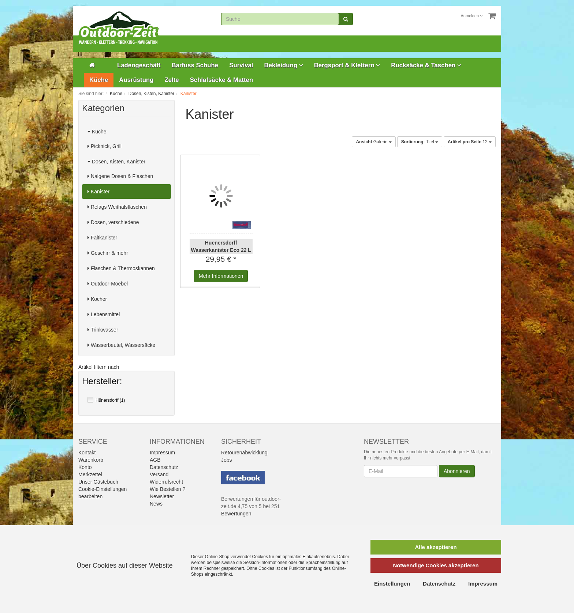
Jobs (226, 460)
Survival (241, 65)
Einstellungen (392, 583)
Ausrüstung (136, 79)
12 (470, 141)
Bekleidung (283, 65)
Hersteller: (102, 382)
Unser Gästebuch (98, 482)
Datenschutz (164, 467)
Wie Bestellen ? (167, 489)
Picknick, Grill (104, 146)
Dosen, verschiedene (113, 222)
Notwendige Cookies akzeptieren (435, 565)
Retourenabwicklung (244, 452)
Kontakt (87, 452)
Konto (85, 467)
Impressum (162, 452)
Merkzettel (90, 474)
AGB (155, 460)
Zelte (171, 79)
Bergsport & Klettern (347, 65)
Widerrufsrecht (166, 482)
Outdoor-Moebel (107, 284)
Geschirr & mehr (107, 253)
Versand (159, 474)
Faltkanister (102, 238)
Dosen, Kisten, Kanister (116, 161)
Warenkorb (90, 460)
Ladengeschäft (138, 65)
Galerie (373, 141)
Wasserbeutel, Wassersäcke (121, 345)
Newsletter (162, 496)
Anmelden (472, 16)
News (156, 504)
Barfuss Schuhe (194, 65)
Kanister (98, 191)
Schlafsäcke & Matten (221, 79)
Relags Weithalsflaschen (117, 207)
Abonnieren (457, 471)
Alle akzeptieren (435, 547)
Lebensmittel (103, 314)
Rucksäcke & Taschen (426, 65)
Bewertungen (236, 513)
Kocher (97, 299)
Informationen (221, 276)
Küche (98, 79)
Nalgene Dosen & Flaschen (120, 176)
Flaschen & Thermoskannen (121, 268)
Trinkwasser (102, 330)
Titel (419, 141)
